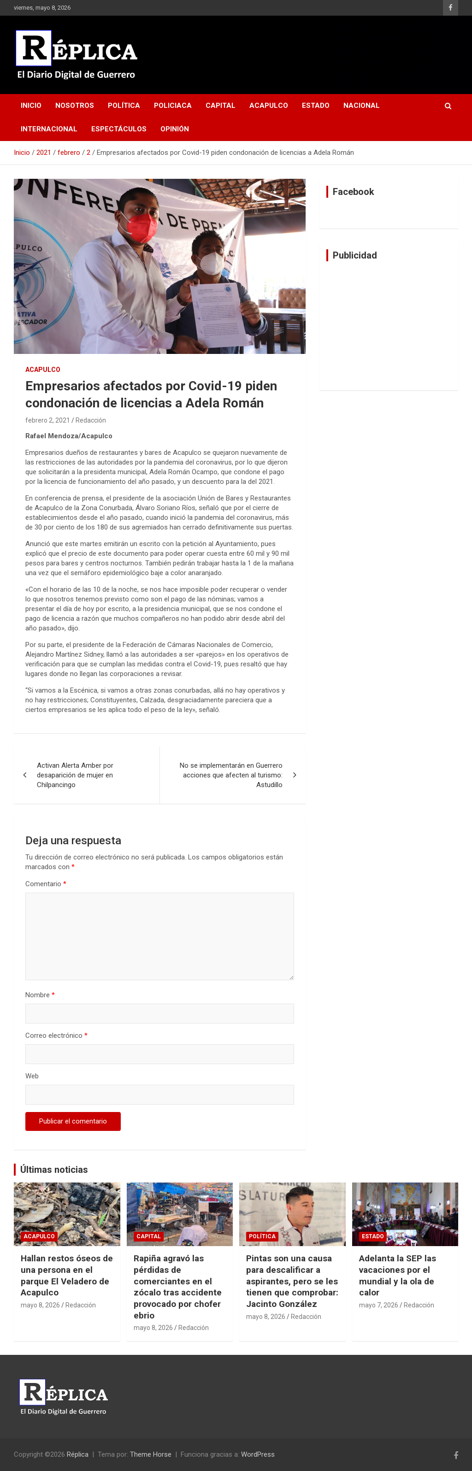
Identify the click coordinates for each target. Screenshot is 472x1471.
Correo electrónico (56, 1035)
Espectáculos (119, 129)
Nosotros (74, 105)
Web (32, 1076)
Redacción (91, 420)
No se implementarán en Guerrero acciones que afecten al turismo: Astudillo (231, 775)
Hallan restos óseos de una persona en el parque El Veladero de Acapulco (67, 1275)
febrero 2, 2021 (47, 420)
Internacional (49, 129)
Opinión (174, 129)
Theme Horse (150, 1454)
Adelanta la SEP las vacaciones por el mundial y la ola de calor (397, 1275)
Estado (316, 105)
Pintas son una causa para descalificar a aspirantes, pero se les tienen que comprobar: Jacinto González (292, 1281)
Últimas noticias (54, 1169)
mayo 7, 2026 (378, 1305)
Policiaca (173, 105)
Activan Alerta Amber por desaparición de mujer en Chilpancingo (75, 775)
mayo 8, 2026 (40, 1305)
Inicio (31, 105)
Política (124, 105)
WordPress (258, 1454)
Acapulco (268, 105)
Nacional (361, 105)
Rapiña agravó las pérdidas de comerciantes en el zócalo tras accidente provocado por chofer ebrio (178, 1286)
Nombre (40, 995)
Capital (221, 105)
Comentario (45, 884)
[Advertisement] (388, 325)
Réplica (77, 1454)
